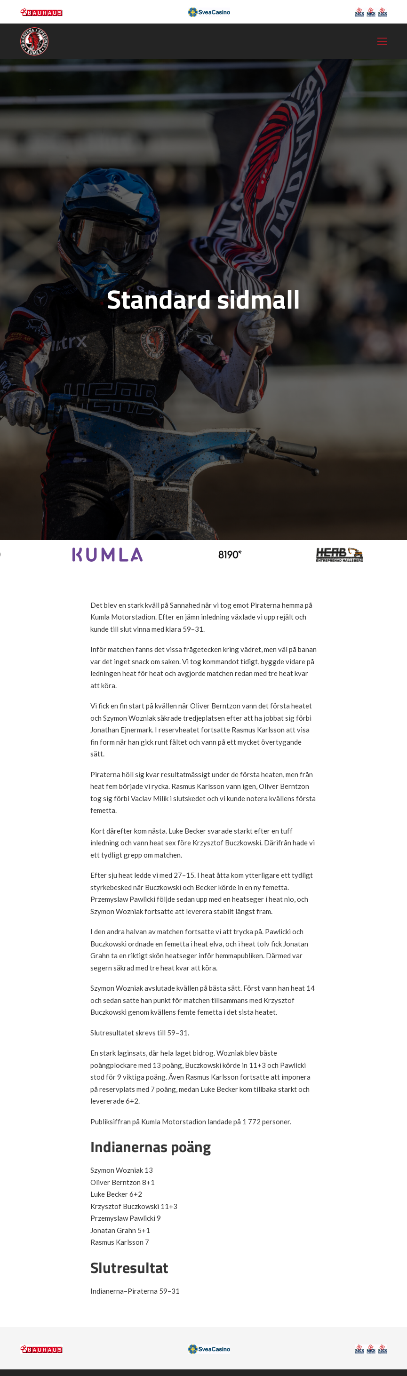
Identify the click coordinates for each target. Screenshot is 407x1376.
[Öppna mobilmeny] (382, 41)
